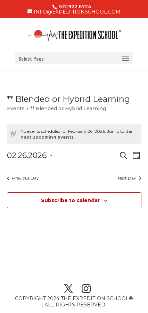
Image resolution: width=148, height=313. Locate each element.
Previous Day (23, 178)
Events (16, 108)
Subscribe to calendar (70, 200)
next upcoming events (47, 137)
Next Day (129, 178)
